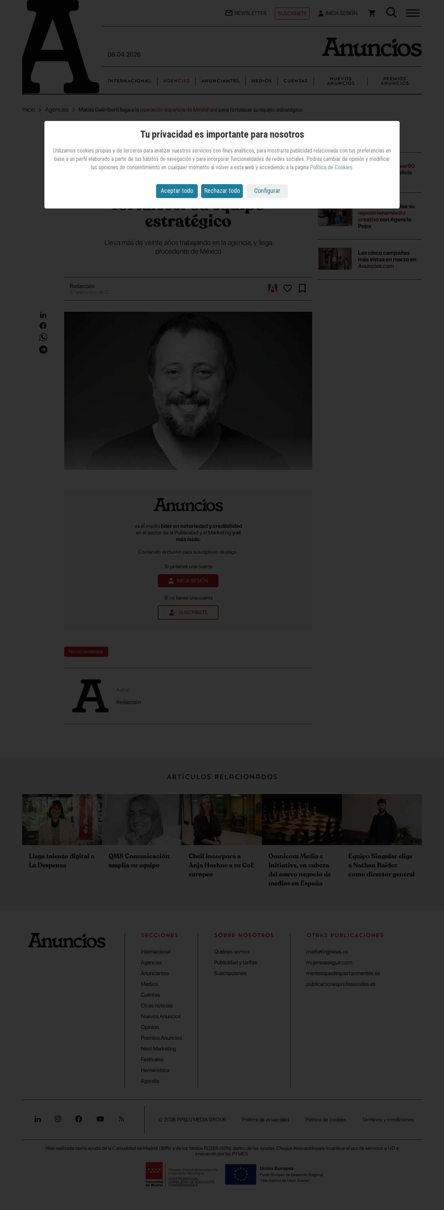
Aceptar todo (177, 190)
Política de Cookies (331, 167)
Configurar (267, 190)
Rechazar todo (222, 190)
